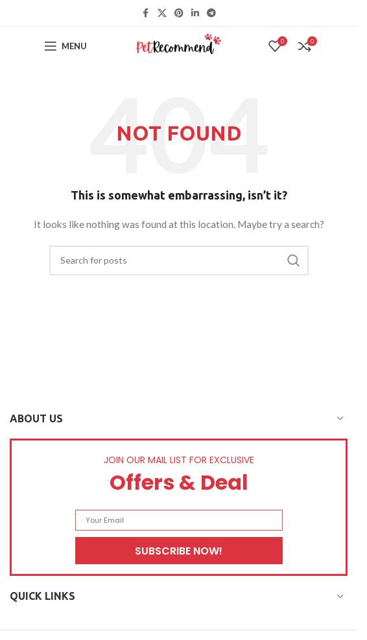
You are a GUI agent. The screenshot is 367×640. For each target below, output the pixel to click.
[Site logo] (179, 45)
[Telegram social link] (211, 13)
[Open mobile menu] (65, 46)
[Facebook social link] (146, 13)
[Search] (179, 260)
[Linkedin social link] (195, 13)
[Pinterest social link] (179, 13)
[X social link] (162, 13)
